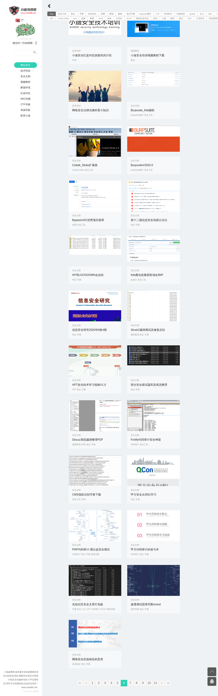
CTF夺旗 (25, 104)
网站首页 (25, 65)
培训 (155, 18)
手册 (81, 14)
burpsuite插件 (145, 14)
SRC (210, 14)
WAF (100, 18)
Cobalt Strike (63, 18)
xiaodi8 (35, 691)
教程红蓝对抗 (142, 18)
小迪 (164, 18)
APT (51, 18)
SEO (190, 18)
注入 (202, 14)
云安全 (119, 18)
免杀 (109, 18)
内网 (103, 14)
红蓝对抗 (25, 93)
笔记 (73, 14)
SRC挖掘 (25, 98)
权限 (92, 18)
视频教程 (25, 82)
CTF (157, 14)
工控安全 (200, 18)
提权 (83, 18)
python (192, 14)
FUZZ (129, 18)
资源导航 (25, 110)
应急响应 (181, 14)
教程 (120, 14)
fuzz (75, 18)
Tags (52, 14)
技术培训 (25, 70)
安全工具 (62, 14)
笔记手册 (131, 14)
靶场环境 (25, 87)
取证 (181, 18)
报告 (172, 18)
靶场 (111, 14)
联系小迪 (25, 115)
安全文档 (25, 76)
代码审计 (168, 14)
